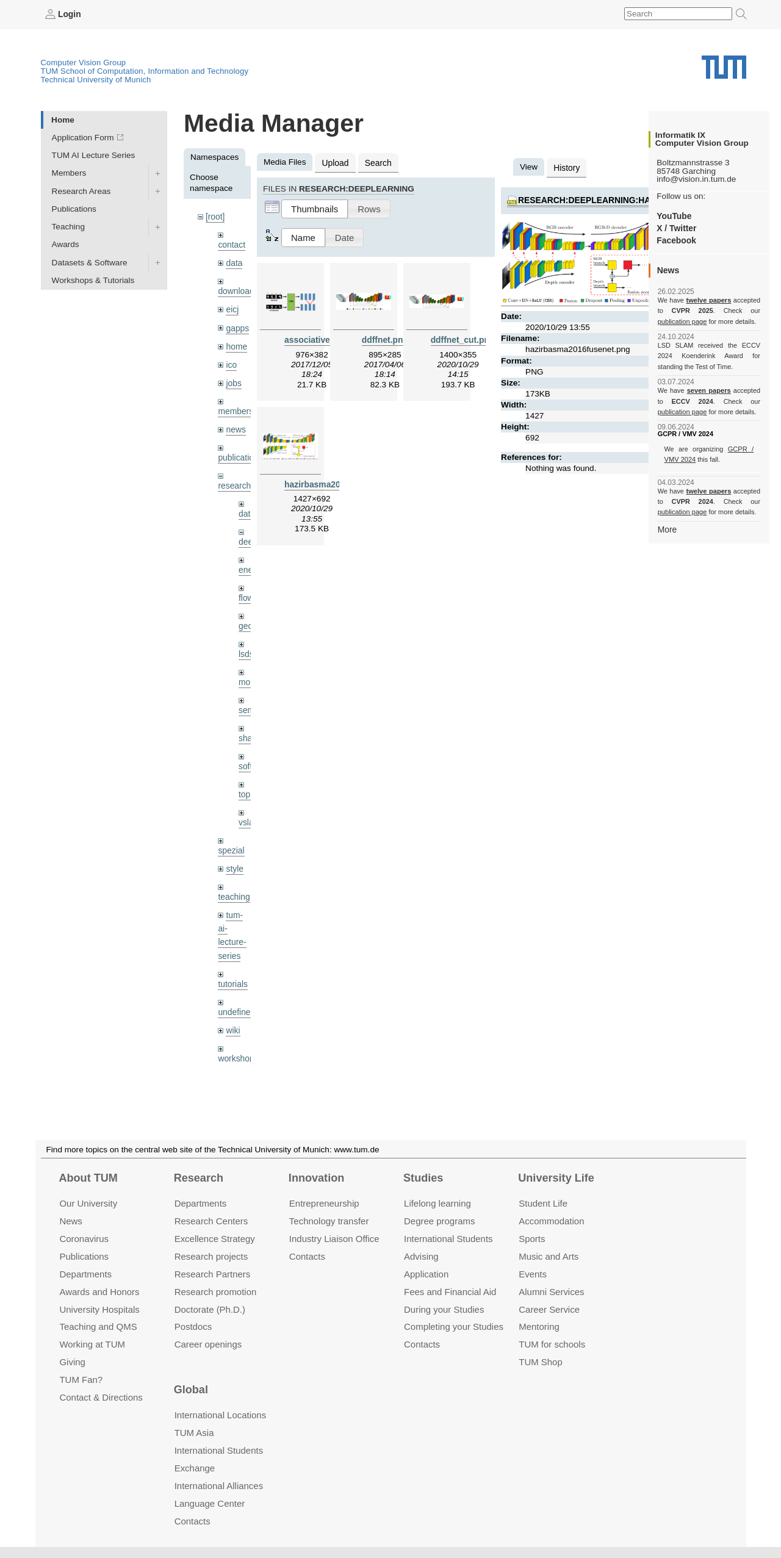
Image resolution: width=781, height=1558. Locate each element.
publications (240, 454)
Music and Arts (548, 1256)
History (566, 166)
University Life (556, 1178)
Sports (532, 1238)
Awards (65, 244)
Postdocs (193, 1326)
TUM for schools (552, 1344)
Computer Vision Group (83, 62)
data (234, 262)
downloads (237, 290)
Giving (72, 1362)
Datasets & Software (90, 262)
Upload (335, 162)
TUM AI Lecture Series (93, 155)
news (235, 426)
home (236, 344)
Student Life (543, 1203)
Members (69, 173)
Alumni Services (551, 1292)
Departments (85, 1274)
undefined (236, 1002)
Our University (88, 1203)
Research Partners (213, 1274)
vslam (250, 815)
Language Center (210, 1503)
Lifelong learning (437, 1203)
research (234, 482)
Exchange (195, 1468)
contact (231, 243)
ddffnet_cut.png (462, 338)
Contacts (307, 1256)
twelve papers (708, 300)
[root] (215, 216)
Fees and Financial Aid (450, 1292)
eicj (232, 307)
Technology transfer (329, 1221)
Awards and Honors (99, 1292)
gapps (237, 326)
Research (198, 1178)
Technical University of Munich (96, 79)
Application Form (83, 137)
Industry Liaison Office (334, 1238)
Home (62, 119)
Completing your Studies (453, 1326)
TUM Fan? (81, 1379)
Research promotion (216, 1292)
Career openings (208, 1344)
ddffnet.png (385, 338)
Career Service (549, 1309)
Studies (423, 1178)
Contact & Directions (100, 1397)
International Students (448, 1238)
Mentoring (539, 1326)
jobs (233, 380)
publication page (682, 321)
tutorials (232, 975)
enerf (248, 565)
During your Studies (444, 1309)
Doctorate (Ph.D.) (210, 1309)
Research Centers (211, 1221)
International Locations (220, 1415)
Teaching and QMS (98, 1326)
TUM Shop (540, 1362)
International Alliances (219, 1486)
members (235, 408)
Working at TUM (91, 1344)
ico (231, 362)
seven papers (708, 390)
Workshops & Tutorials (93, 279)
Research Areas (81, 190)
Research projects (211, 1256)
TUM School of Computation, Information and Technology (145, 71)
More (667, 528)
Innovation (316, 1178)
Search (377, 162)
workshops (237, 1049)
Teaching (68, 226)
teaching (233, 889)
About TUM (88, 1178)
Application (426, 1274)
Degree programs (439, 1221)
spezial (230, 843)
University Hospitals (99, 1309)
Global (191, 1390)
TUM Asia (194, 1432)
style (234, 861)
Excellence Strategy (215, 1238)
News (70, 1221)
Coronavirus (84, 1238)
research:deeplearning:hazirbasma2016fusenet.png (643, 199)
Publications (74, 208)
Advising (421, 1256)
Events (533, 1274)
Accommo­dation (551, 1221)
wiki (233, 1020)
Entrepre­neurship (324, 1203)
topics (250, 787)
